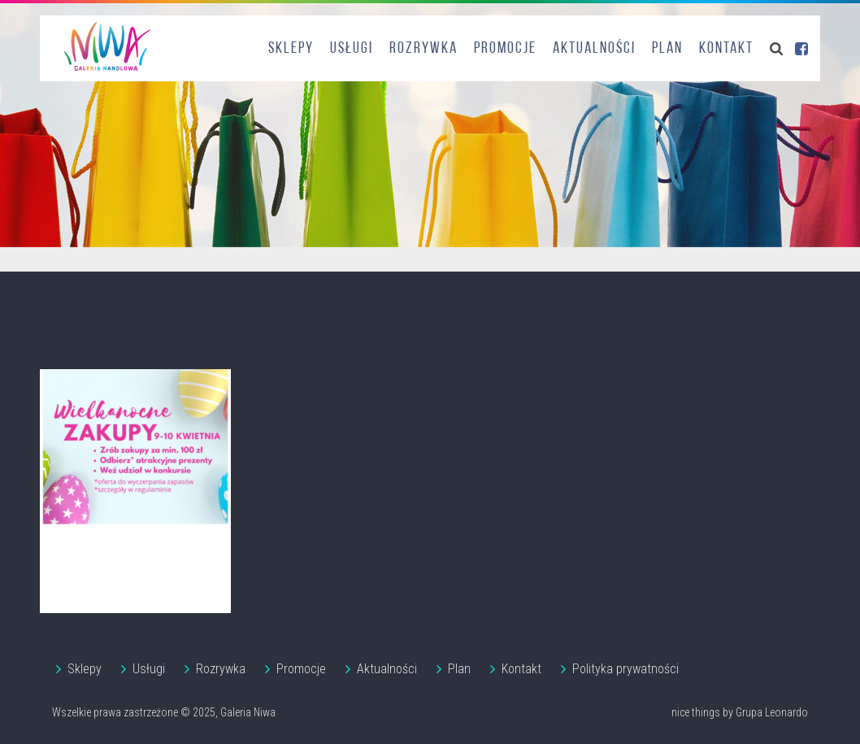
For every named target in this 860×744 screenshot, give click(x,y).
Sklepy (291, 49)
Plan (667, 49)
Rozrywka (423, 49)
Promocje (505, 49)
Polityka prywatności (625, 669)
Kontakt (726, 49)
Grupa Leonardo (772, 712)
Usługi (351, 49)
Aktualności (594, 49)
